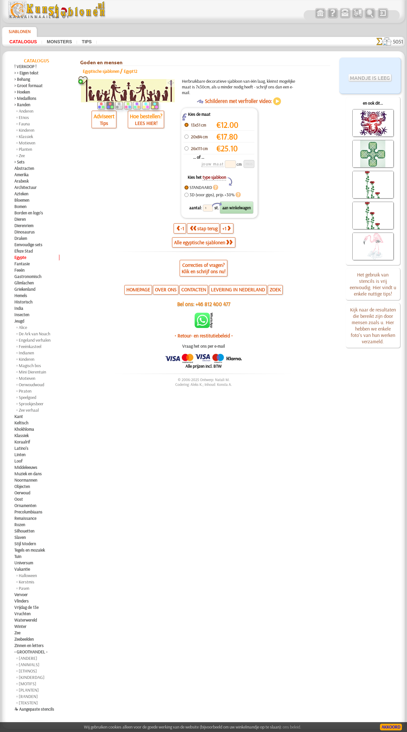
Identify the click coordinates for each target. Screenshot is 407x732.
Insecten (21, 314)
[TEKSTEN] (28, 703)
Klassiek (26, 136)
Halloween (28, 575)
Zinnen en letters (29, 645)
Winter (20, 626)
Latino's (21, 448)
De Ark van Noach (34, 334)
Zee (22, 155)
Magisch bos (30, 365)
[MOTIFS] (27, 684)
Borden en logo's (28, 213)
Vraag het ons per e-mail (203, 346)
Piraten (25, 391)
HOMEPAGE (138, 289)
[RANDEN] (28, 696)
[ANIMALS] (29, 664)
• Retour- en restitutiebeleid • (204, 335)
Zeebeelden (24, 639)
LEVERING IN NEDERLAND (238, 289)
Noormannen (25, 480)
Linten (19, 454)
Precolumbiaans (28, 512)
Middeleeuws (25, 467)
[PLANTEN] (29, 690)
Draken (20, 238)
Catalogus (23, 41)
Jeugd (19, 321)
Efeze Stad (23, 251)
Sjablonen (20, 31)
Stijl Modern (25, 544)
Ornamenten (25, 505)
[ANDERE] (28, 658)
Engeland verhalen (35, 340)
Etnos (24, 117)
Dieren (20, 219)
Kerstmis (26, 582)
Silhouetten (24, 531)
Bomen (20, 206)
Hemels (20, 295)
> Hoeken (22, 92)
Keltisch (21, 423)
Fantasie (22, 264)
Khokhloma (24, 429)
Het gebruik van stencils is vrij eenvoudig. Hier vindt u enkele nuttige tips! (373, 284)
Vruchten (22, 614)
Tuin (17, 556)
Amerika (21, 175)
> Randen (22, 105)
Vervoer (21, 594)
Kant (18, 416)
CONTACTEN (193, 289)
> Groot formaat (28, 85)
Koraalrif (22, 442)
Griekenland (24, 289)
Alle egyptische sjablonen (203, 242)
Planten (25, 149)
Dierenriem (23, 225)
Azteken (21, 194)
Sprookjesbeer (31, 404)
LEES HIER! (146, 123)
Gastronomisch (27, 276)
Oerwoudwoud (31, 384)
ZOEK (275, 289)
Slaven (20, 537)
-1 (180, 228)
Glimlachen (24, 283)
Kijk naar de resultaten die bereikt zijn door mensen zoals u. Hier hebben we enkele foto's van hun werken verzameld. (373, 325)
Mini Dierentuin (32, 372)
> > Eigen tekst (26, 73)
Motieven (27, 143)
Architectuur (25, 187)
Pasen (24, 588)
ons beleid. (292, 727)
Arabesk (21, 181)
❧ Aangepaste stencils (34, 709)
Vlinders (21, 601)
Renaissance (25, 518)
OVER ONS (165, 289)
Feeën (19, 270)
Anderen (26, 111)
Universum (23, 563)
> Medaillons (25, 98)
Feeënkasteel (30, 346)
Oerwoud (22, 493)
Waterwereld (25, 620)
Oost (18, 499)
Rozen (19, 524)
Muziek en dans (28, 474)
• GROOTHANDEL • (30, 652)
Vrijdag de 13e (26, 607)
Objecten (22, 486)
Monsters (59, 41)
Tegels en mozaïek (29, 550)
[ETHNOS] (28, 671)
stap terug (203, 228)
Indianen (26, 353)
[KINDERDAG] (32, 677)
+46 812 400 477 (213, 304)
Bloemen (21, 200)
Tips (87, 41)
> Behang (22, 79)
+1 (226, 228)
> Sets (19, 162)
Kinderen (26, 130)
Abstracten (24, 168)
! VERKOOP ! (25, 66)
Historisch (23, 302)
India (18, 308)
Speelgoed (27, 397)
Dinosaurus (24, 232)
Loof (18, 461)
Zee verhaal (29, 410)
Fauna (24, 124)
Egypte (20, 257)
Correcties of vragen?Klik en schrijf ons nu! (203, 268)
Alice (23, 327)
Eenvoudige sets (28, 244)
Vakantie (22, 569)
